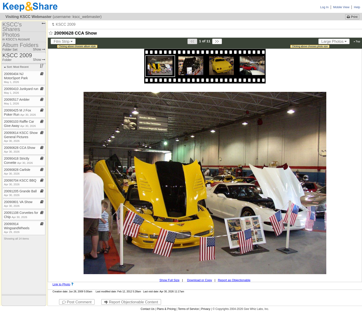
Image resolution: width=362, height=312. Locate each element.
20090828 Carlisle (17, 171)
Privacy (205, 309)
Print (352, 17)
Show (39, 49)
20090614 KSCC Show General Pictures (21, 136)
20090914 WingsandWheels (16, 227)
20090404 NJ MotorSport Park (16, 77)
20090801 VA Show (18, 203)
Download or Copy (199, 280)
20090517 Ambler (17, 101)
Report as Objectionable (234, 280)
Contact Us (147, 309)
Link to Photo (61, 284)
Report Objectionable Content (131, 302)
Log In (324, 7)
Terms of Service (188, 309)
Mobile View (341, 7)
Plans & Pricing (166, 309)
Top (357, 41)
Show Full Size (169, 280)
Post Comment (76, 302)
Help (357, 7)
